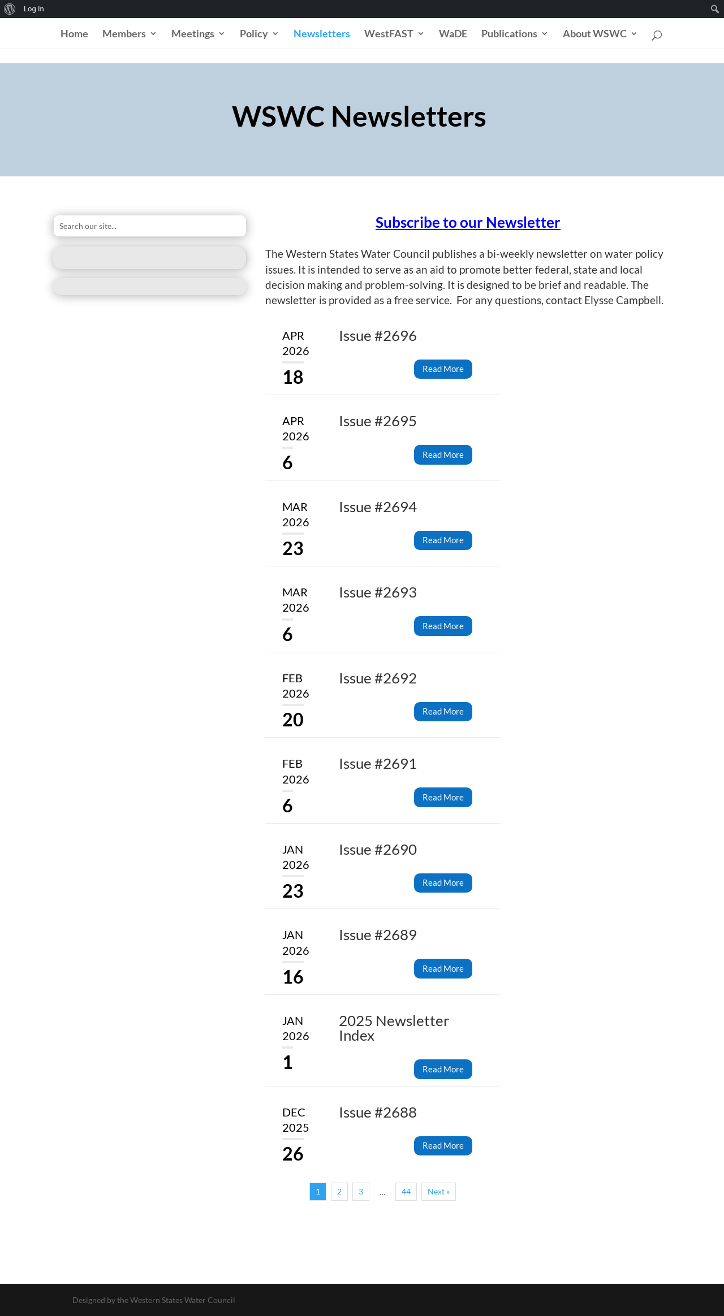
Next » (439, 1191)
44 (406, 1191)
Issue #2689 (378, 934)
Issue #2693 (378, 592)
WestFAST (388, 34)
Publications (509, 34)
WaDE (453, 34)
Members (124, 34)
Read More (443, 368)
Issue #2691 (378, 763)
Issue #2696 (378, 335)
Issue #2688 (378, 1112)
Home (74, 34)
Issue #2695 (378, 421)
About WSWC (595, 34)
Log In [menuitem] (34, 9)
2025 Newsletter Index (394, 1027)
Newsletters (322, 34)
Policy (254, 34)
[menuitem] (10, 9)
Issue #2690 (378, 849)
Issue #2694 (378, 506)
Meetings (192, 34)
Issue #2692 (378, 678)
